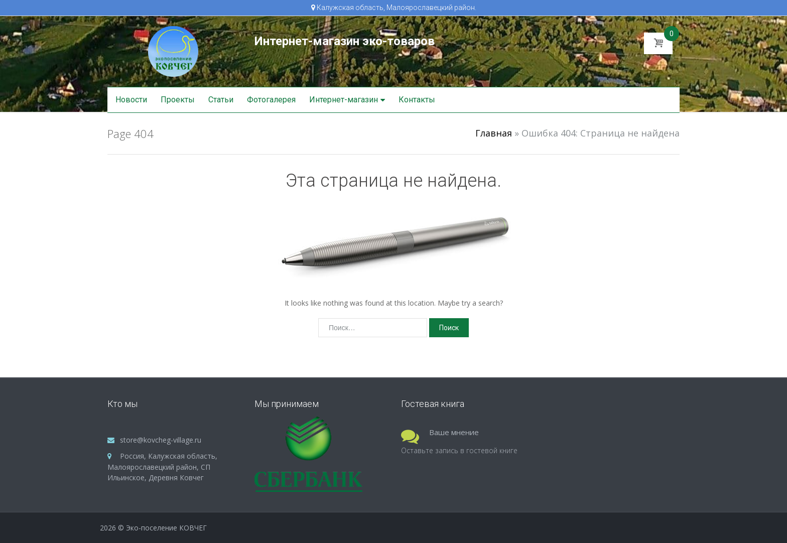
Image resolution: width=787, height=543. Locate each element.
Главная (493, 133)
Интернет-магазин (343, 99)
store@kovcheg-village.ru (160, 440)
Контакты (417, 99)
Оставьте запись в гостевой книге (459, 450)
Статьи (220, 99)
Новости (131, 99)
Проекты (178, 99)
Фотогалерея (271, 99)
